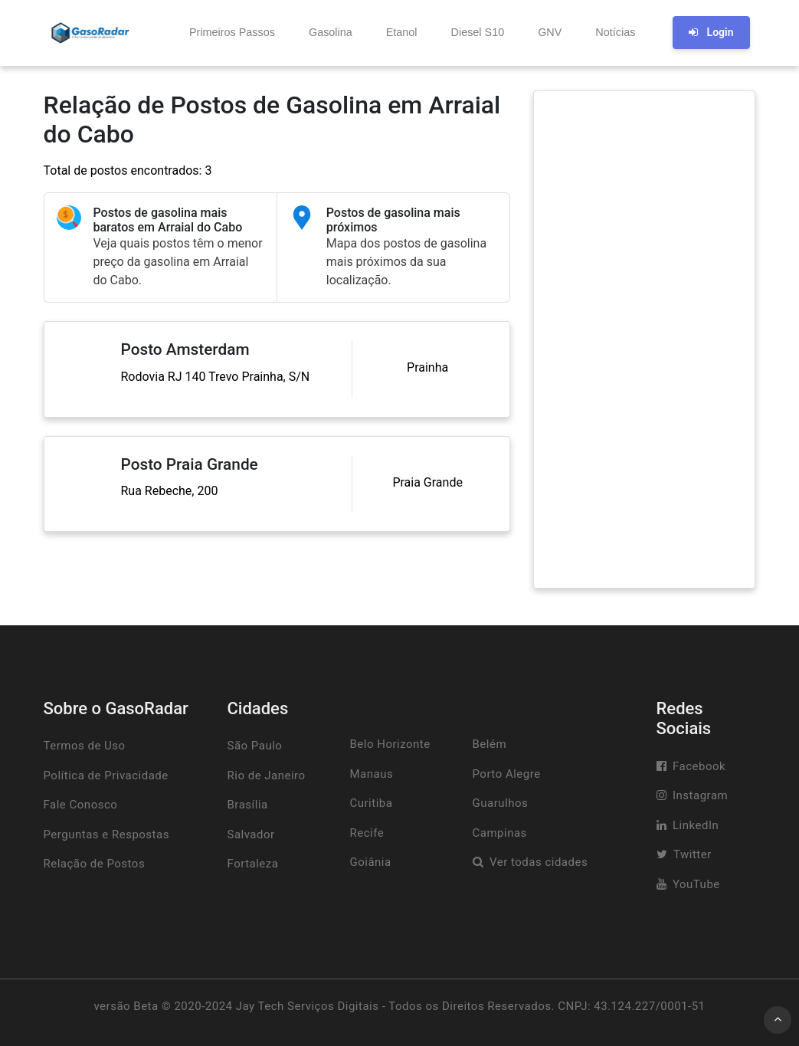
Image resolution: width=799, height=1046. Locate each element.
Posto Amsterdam (185, 349)
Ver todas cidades (539, 862)
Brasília (248, 805)
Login (711, 32)
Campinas (500, 833)
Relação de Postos (95, 864)
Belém (490, 744)
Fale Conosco (81, 805)
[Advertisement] (644, 339)
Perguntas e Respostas (106, 834)
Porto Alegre (507, 774)
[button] (230, 33)
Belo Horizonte (390, 744)
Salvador (251, 834)
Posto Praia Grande (189, 464)
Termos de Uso (85, 746)
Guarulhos (501, 803)
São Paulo (255, 746)
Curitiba (371, 803)
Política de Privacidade (106, 775)
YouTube (696, 884)
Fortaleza (253, 864)
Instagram (700, 795)
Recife (367, 833)
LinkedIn (696, 825)
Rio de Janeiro (267, 775)
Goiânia (370, 862)
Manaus (372, 774)
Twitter (692, 854)
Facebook (699, 766)
